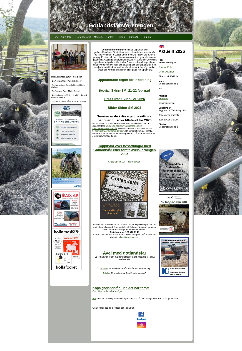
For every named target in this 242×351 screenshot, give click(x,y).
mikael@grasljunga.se (128, 237)
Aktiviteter (67, 37)
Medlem (98, 37)
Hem (55, 37)
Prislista (104, 268)
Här (94, 298)
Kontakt (110, 37)
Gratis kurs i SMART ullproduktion (124, 162)
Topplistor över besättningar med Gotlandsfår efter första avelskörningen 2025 (124, 150)
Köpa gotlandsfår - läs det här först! (121, 288)
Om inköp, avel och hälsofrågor (107, 291)
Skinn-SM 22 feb (166, 72)
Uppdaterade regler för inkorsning (125, 80)
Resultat (124, 90)
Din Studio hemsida (121, 349)
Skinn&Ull (133, 37)
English (147, 37)
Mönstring (163, 98)
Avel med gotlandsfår (124, 253)
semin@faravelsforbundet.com (109, 131)
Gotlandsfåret (83, 37)
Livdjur (121, 37)
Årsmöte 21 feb (166, 67)
